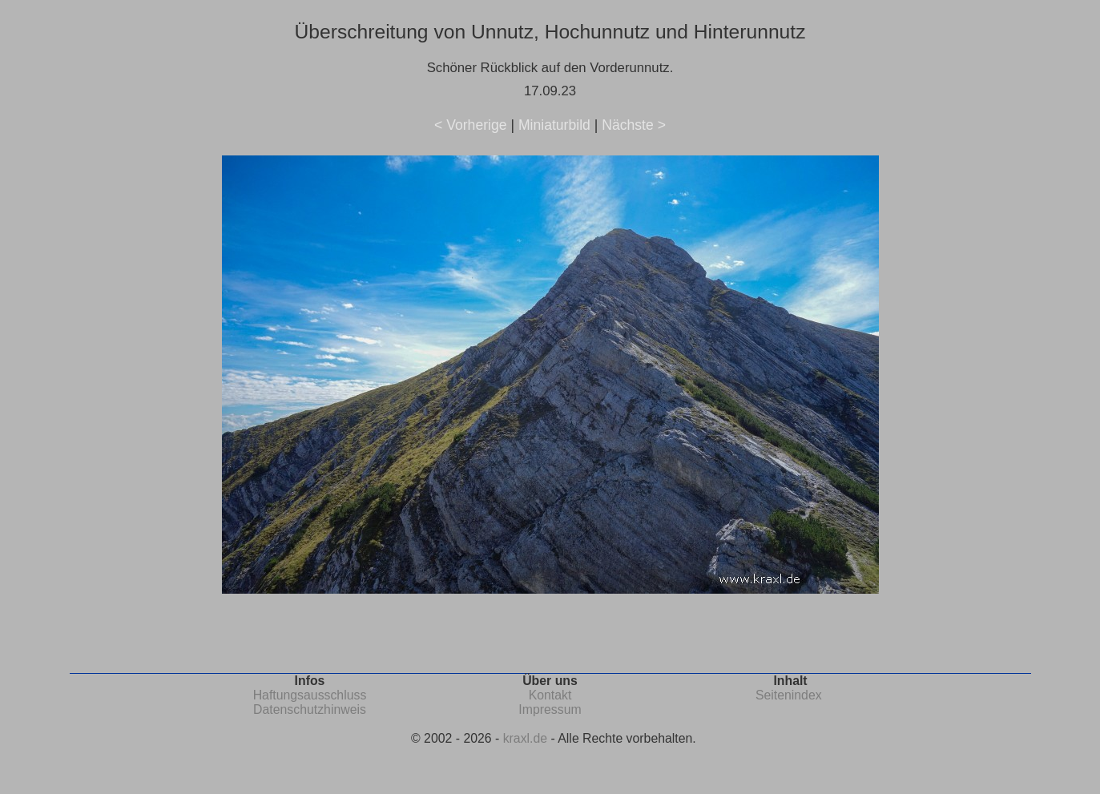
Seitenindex (788, 695)
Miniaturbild (554, 125)
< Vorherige (470, 125)
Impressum (549, 709)
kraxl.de (525, 738)
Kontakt (550, 695)
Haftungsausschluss (310, 695)
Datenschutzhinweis (309, 709)
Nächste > (634, 125)
